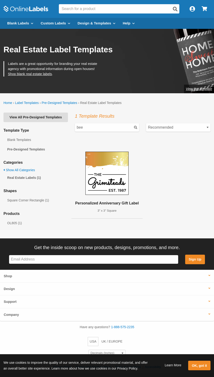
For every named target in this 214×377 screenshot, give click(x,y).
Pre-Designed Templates (59, 103)
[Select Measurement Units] (107, 353)
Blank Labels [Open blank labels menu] (20, 23)
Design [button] (9, 289)
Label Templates (27, 103)
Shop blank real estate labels (30, 74)
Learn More (173, 365)
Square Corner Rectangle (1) (28, 200)
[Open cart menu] (204, 9)
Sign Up (195, 259)
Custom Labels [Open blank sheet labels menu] (55, 23)
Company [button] (11, 315)
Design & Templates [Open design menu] (96, 23)
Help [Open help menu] (129, 23)
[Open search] (175, 9)
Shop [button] (8, 276)
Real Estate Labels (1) (24, 178)
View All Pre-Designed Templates (36, 117)
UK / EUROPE (111, 341)
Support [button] (10, 302)
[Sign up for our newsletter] (93, 259)
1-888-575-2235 (122, 327)
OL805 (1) (14, 223)
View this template (199, 89)
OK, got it (199, 365)
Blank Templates (19, 140)
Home (7, 103)
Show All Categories (19, 170)
